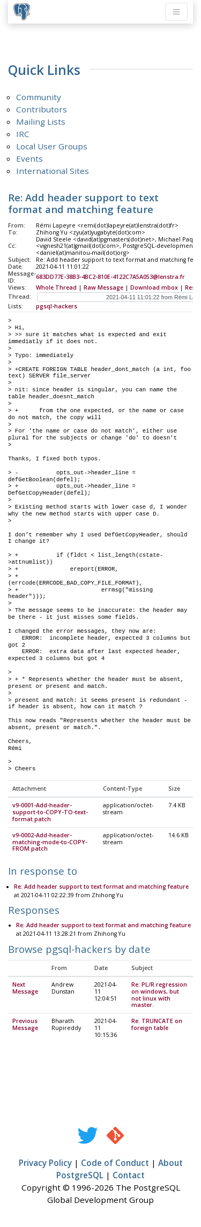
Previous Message (25, 1025)
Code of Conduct (115, 1163)
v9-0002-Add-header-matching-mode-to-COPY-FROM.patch (49, 842)
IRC (22, 133)
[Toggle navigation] (176, 12)
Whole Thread (56, 287)
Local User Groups (51, 146)
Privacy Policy (45, 1163)
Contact (129, 1175)
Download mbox (154, 287)
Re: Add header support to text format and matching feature (101, 887)
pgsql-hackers (56, 306)
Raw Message (103, 287)
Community (38, 97)
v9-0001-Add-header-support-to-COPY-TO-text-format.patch (50, 812)
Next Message (25, 988)
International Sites (52, 170)
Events (29, 158)
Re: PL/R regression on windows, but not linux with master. (159, 995)
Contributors (41, 109)
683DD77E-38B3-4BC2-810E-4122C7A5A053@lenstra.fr (110, 277)
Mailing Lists (40, 121)
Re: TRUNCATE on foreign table (156, 1025)
